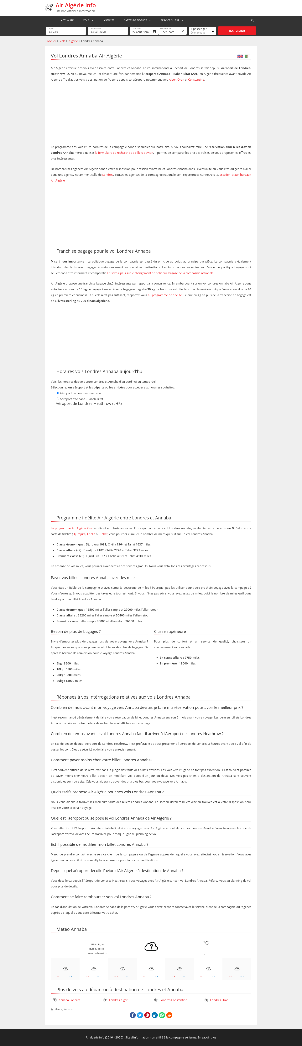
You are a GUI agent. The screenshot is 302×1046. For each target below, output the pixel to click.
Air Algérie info (76, 5)
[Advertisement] (151, 114)
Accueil (51, 41)
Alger (172, 79)
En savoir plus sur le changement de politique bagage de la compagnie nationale (160, 273)
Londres (107, 174)
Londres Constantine (173, 1000)
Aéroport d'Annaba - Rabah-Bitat (81, 399)
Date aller (136, 28)
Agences (107, 20)
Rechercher (237, 30)
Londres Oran (219, 1000)
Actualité (66, 20)
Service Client (172, 20)
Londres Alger (118, 1000)
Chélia (91, 534)
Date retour (165, 28)
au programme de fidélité (165, 295)
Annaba (68, 1009)
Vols (88, 20)
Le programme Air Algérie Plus (71, 528)
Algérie (73, 41)
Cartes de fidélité (137, 20)
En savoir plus (207, 1037)
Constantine (196, 79)
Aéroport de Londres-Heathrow (81, 393)
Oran (180, 79)
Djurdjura (79, 534)
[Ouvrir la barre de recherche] (252, 20)
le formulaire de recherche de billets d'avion (124, 152)
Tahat (103, 534)
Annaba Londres (69, 1000)
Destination (95, 28)
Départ (51, 28)
